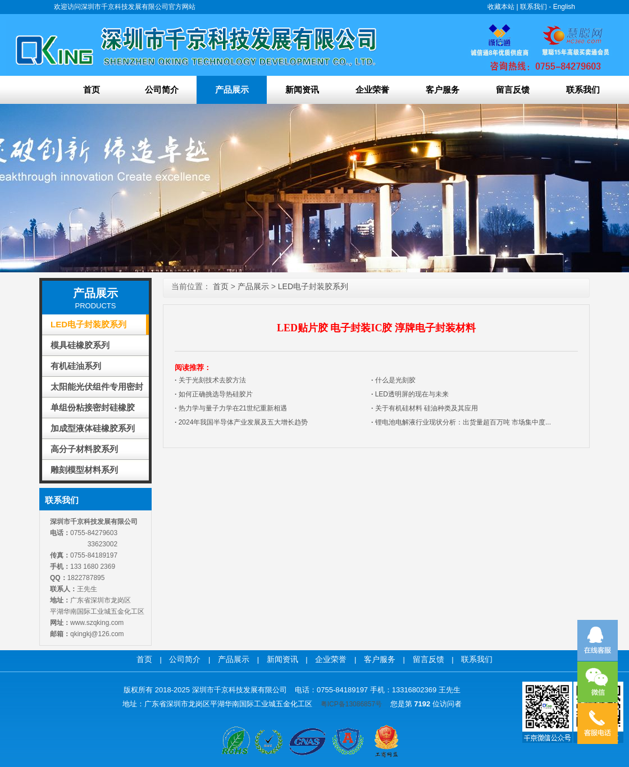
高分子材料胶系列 (84, 449)
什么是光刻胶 (393, 380)
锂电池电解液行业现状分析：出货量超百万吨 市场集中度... (461, 422)
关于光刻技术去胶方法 (210, 380)
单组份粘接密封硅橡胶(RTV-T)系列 (93, 410)
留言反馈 (513, 89)
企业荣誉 (372, 89)
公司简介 (162, 89)
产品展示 (232, 89)
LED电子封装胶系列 (88, 324)
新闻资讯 (302, 89)
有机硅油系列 (76, 366)
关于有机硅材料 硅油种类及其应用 (424, 408)
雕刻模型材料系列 (84, 469)
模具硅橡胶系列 (80, 345)
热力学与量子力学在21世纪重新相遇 (231, 408)
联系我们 (533, 7)
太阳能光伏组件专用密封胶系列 (97, 389)
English (564, 7)
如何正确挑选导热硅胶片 (214, 394)
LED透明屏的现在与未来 (410, 394)
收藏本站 (500, 7)
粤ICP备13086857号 (351, 704)
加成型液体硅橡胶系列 (93, 428)
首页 (91, 89)
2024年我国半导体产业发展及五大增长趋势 (241, 422)
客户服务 (442, 89)
